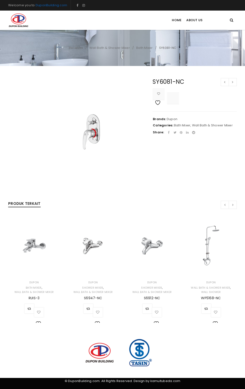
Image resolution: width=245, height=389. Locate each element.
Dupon (172, 119)
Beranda (76, 47)
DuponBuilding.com (51, 5)
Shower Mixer (92, 288)
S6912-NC (152, 298)
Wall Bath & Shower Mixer (109, 47)
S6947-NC (93, 298)
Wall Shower (211, 292)
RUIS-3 (34, 298)
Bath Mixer (144, 47)
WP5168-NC (211, 298)
